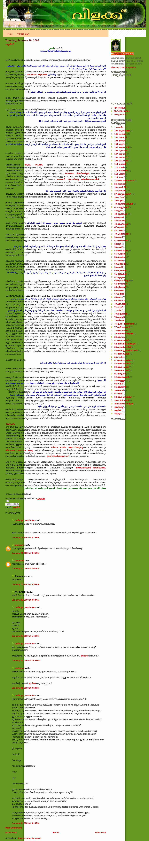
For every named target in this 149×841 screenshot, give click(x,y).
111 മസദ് (119, 167)
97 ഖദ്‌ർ (118, 393)
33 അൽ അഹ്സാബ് (124, 180)
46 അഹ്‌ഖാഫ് (121, 224)
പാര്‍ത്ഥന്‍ (19, 668)
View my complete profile (123, 67)
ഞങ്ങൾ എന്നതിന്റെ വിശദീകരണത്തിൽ (79, 179)
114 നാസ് (119, 177)
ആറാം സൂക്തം (33, 165)
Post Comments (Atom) (29, 838)
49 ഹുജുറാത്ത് (121, 234)
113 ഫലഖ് (119, 174)
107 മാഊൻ (120, 154)
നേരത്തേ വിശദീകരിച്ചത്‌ (78, 173)
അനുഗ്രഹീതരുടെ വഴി (58, 456)
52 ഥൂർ (117, 244)
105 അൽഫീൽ (121, 147)
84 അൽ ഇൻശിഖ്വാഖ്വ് (126, 350)
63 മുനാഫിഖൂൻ (122, 280)
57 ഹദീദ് (118, 260)
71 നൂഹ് (118, 307)
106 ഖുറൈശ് (120, 150)
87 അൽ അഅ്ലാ (122, 360)
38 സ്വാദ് (119, 197)
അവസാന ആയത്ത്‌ (37, 74)
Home (10, 34)
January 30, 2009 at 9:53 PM (25, 688)
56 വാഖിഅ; (120, 257)
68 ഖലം (118, 297)
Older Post (100, 832)
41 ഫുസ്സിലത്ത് (121, 207)
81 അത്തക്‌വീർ (121, 340)
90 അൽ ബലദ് (121, 370)
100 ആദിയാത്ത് (122, 131)
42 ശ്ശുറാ (118, 210)
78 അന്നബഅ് (121, 330)
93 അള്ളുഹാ (120, 380)
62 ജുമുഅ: (119, 277)
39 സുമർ (118, 200)
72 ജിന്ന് (118, 310)
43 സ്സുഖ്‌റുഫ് (120, 214)
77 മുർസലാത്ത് (121, 327)
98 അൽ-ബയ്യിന (123, 397)
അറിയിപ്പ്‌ (118, 407)
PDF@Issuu (119, 108)
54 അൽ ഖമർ (121, 250)
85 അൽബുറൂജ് (121, 354)
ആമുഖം (118, 413)
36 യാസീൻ (119, 190)
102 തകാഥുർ (120, 137)
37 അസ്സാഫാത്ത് (122, 194)
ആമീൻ (9, 44)
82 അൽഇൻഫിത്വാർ (124, 344)
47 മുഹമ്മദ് (119, 227)
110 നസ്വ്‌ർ (120, 164)
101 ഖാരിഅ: (120, 134)
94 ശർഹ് (118, 384)
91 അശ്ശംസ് (120, 374)
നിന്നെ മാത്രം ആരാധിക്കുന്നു (67, 447)
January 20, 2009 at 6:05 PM (25, 553)
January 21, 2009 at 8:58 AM (25, 600)
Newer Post (11, 832)
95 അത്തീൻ (120, 387)
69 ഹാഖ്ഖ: (119, 300)
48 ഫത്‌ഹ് (119, 230)
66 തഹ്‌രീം (119, 290)
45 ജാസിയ (119, 220)
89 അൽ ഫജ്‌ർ (121, 367)
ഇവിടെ (84, 656)
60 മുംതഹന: (120, 270)
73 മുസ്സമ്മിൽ (120, 314)
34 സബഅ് (119, 184)
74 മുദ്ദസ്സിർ (119, 317)
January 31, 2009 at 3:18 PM (25, 823)
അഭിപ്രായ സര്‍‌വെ (123, 404)
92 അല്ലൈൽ (121, 377)
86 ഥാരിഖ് (119, 357)
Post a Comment (13, 828)
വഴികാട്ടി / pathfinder (25, 520)
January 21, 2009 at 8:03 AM (25, 568)
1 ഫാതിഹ (119, 127)
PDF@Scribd (120, 114)
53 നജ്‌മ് (118, 247)
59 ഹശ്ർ (118, 267)
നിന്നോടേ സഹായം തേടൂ (20, 450)
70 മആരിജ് (119, 304)
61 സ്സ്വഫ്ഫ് (120, 274)
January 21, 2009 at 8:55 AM (25, 584)
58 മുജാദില (120, 264)
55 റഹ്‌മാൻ (119, 254)
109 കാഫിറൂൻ (121, 160)
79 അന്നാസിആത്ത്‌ (123, 334)
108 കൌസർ (120, 157)
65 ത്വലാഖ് (120, 287)
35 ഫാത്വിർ (120, 187)
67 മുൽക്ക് (119, 294)
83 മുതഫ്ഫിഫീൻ (122, 347)
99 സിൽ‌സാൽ (121, 400)
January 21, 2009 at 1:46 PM (25, 636)
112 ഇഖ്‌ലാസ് (121, 171)
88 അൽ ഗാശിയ (122, 364)
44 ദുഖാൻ (119, 217)
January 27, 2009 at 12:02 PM (26, 660)
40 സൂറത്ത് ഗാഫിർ (123, 204)
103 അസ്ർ (119, 141)
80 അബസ (119, 337)
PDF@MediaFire (122, 111)
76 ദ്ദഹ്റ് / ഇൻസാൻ (124, 324)
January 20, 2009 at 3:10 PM (25, 537)
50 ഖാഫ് (118, 237)
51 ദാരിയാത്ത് (121, 240)
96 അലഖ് (119, 390)
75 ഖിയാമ (119, 320)
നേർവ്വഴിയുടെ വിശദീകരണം (91, 468)
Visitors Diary (23, 34)
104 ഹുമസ (119, 144)
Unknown (19, 545)
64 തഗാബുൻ (120, 284)
